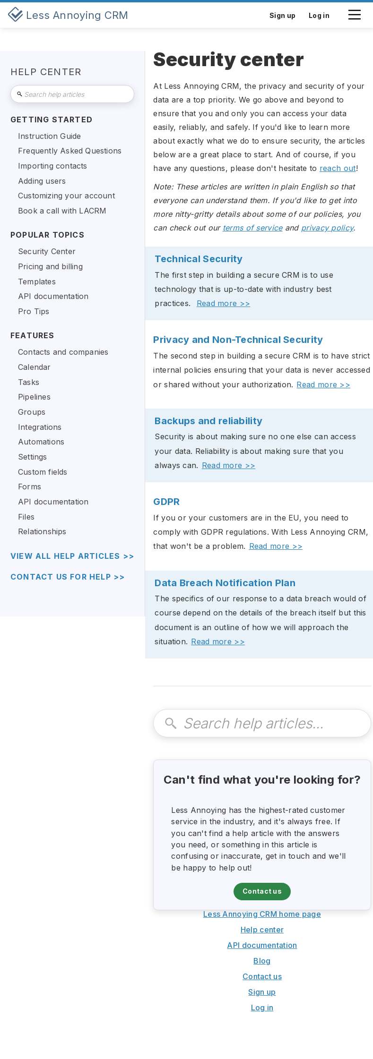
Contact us (262, 891)
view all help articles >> (72, 556)
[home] (68, 15)
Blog (261, 960)
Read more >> (224, 303)
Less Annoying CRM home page (262, 914)
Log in (262, 1007)
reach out (338, 168)
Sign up (262, 992)
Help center (262, 929)
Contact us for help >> (67, 576)
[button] (354, 19)
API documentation (262, 945)
